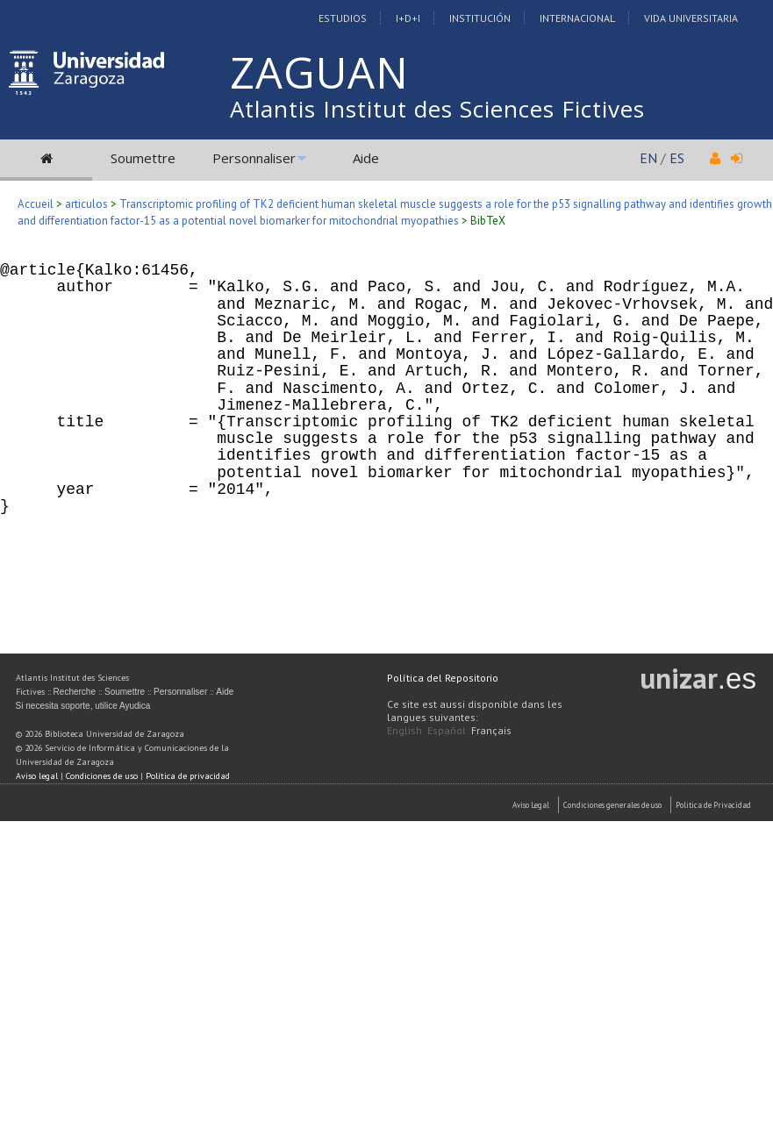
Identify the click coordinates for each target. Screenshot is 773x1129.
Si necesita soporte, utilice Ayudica (83, 706)
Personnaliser (254, 158)
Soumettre (143, 158)
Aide (366, 158)
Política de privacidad (188, 776)
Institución (480, 18)
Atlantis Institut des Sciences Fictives (437, 109)
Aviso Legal (530, 805)
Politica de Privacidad (713, 805)
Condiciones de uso (102, 776)
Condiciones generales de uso (612, 805)
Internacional (577, 18)
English (404, 730)
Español (446, 730)
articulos (86, 204)
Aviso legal (37, 776)
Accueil (36, 204)
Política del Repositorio (442, 677)
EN (648, 158)
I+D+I (408, 18)
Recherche (75, 692)
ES (676, 158)
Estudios (343, 18)
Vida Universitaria (691, 18)
